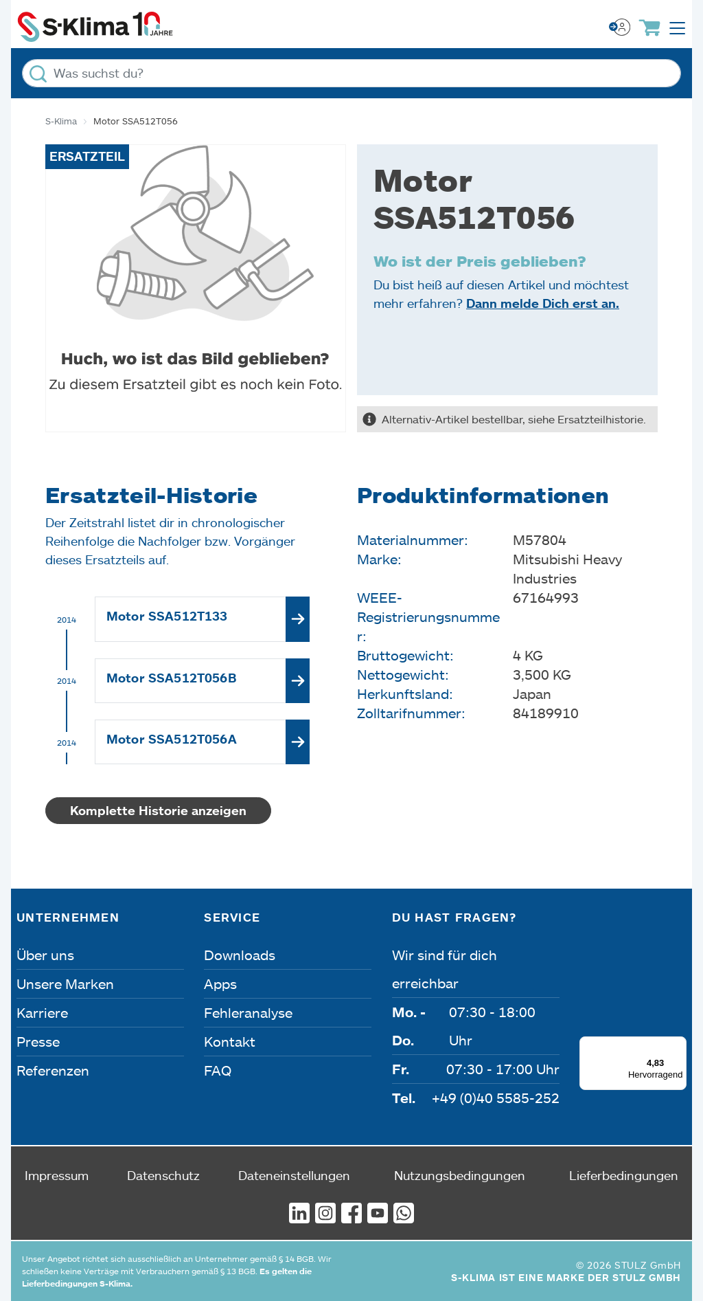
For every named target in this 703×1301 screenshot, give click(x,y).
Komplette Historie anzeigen (158, 810)
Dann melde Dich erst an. (542, 303)
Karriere (42, 1012)
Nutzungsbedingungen (459, 1175)
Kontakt (229, 1041)
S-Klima (61, 120)
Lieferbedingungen (623, 1175)
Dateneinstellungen (294, 1175)
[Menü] (678, 1044)
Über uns (45, 954)
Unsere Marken (65, 983)
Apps (220, 983)
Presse (38, 1041)
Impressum (57, 1175)
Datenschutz (163, 1175)
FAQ (217, 1070)
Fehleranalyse (248, 1012)
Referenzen (52, 1070)
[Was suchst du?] (351, 73)
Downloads (239, 954)
